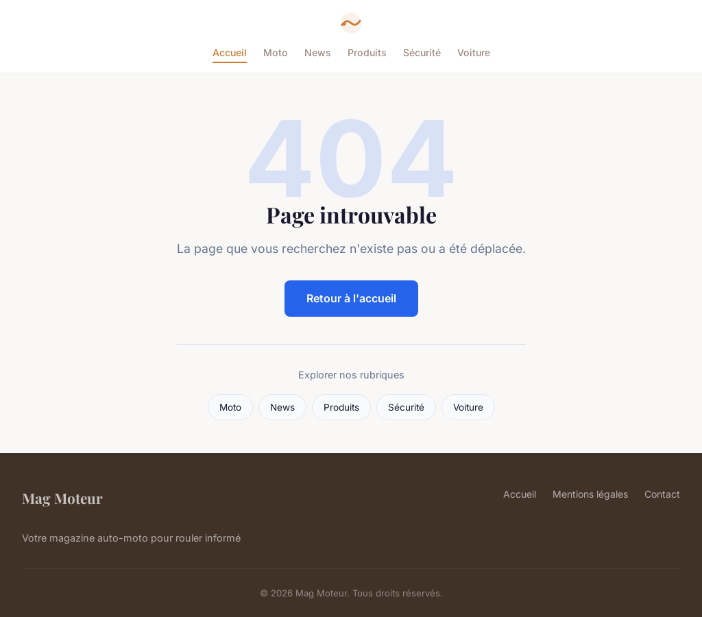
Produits (367, 52)
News (317, 52)
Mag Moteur (62, 497)
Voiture (473, 52)
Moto (275, 52)
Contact (662, 494)
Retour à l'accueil (351, 298)
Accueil (230, 52)
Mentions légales (590, 494)
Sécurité (422, 52)
